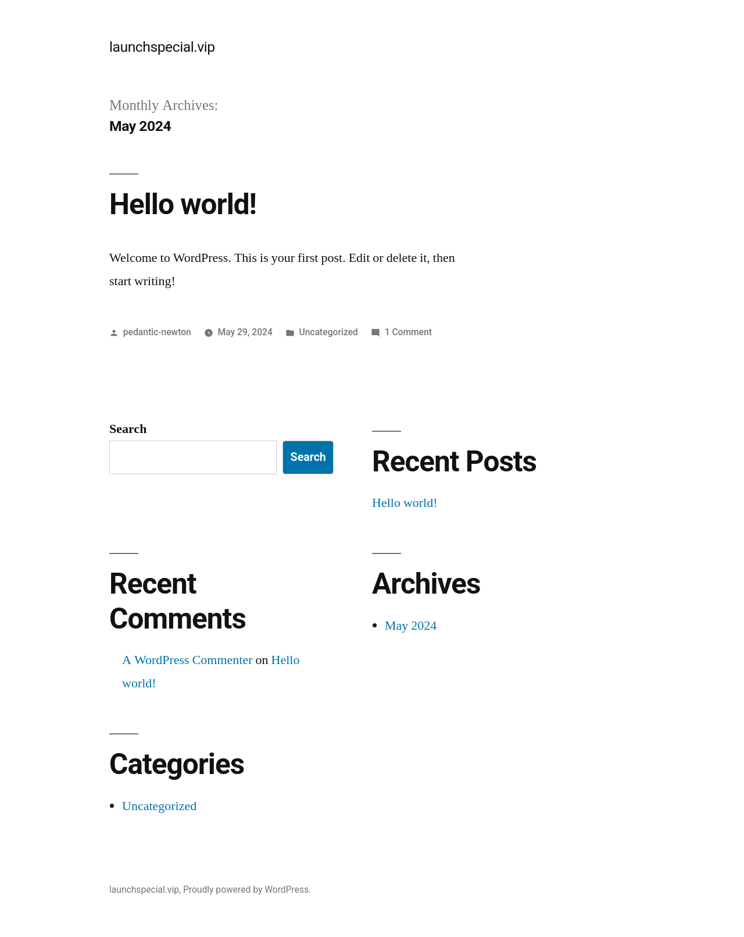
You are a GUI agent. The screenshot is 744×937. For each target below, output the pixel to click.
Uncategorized (328, 332)
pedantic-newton (157, 332)
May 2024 (411, 625)
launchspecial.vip (162, 46)
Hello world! (182, 204)
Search (127, 429)
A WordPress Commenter (187, 660)
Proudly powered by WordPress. (247, 889)
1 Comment (408, 332)
